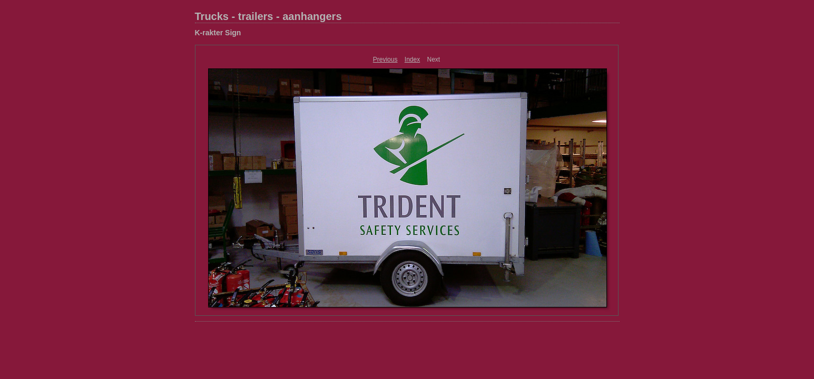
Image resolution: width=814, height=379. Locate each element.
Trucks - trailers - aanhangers (268, 16)
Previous (385, 59)
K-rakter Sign (218, 32)
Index (412, 59)
